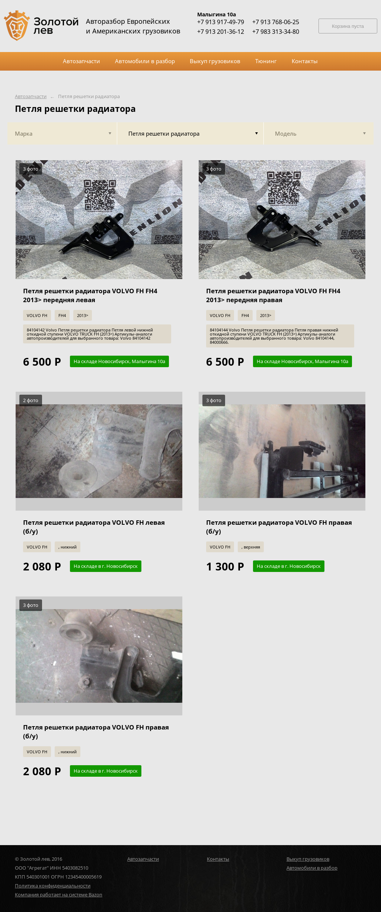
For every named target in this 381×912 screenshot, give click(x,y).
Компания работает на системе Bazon (58, 894)
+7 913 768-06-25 (275, 22)
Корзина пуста (348, 26)
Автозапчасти (31, 96)
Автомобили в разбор (311, 867)
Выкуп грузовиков (307, 859)
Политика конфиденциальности (52, 885)
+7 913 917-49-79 (220, 22)
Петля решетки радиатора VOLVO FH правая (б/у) (279, 527)
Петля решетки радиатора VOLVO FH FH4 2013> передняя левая (90, 295)
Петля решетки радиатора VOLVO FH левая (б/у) (94, 527)
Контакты (218, 859)
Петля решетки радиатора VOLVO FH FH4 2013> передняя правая (273, 295)
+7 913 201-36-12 (220, 32)
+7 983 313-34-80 (275, 32)
